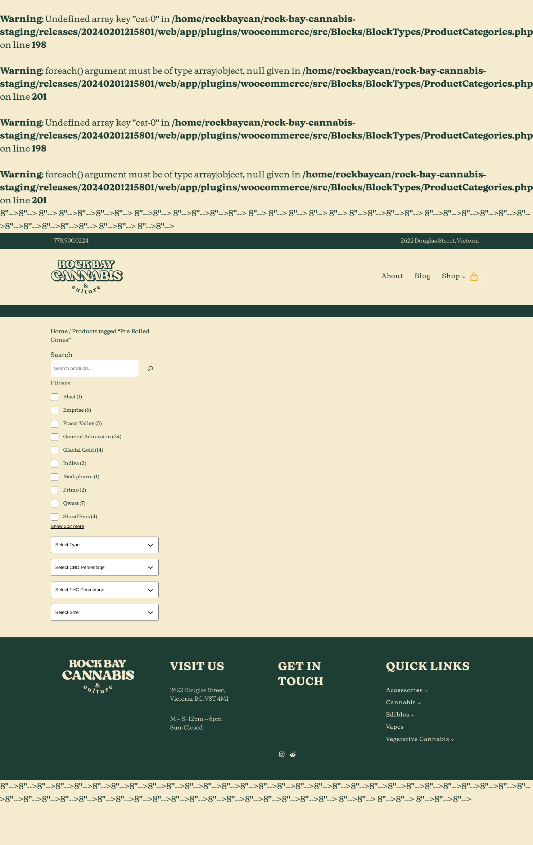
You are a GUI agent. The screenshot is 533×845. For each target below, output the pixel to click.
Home (59, 332)
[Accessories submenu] (426, 690)
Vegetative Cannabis (418, 739)
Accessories (404, 690)
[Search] (150, 368)
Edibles (398, 715)
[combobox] (101, 544)
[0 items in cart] (474, 277)
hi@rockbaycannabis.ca (310, 714)
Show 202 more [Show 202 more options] (67, 526)
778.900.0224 (71, 241)
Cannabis (401, 703)
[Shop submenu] (464, 277)
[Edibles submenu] (412, 715)
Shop (451, 276)
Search (62, 355)
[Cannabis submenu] (419, 703)
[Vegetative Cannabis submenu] (452, 739)
